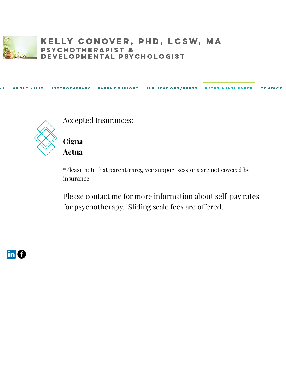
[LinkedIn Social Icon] (11, 254)
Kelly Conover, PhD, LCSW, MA (131, 41)
